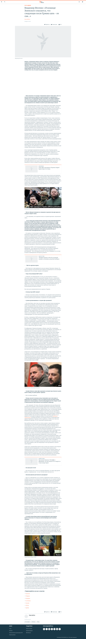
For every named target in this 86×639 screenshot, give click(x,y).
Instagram (28, 598)
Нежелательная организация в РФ (16, 632)
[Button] (47, 24)
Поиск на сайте (29, 628)
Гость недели (28, 5)
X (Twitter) (28, 600)
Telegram (28, 596)
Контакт (10, 630)
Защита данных (12, 634)
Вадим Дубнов (27, 19)
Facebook (28, 593)
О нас (10, 628)
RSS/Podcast (28, 632)
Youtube (27, 603)
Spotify (27, 607)
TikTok (27, 605)
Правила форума (29, 630)
